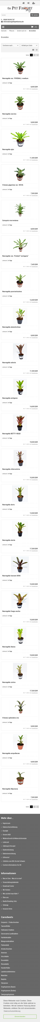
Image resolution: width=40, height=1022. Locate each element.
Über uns (5, 897)
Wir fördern (5, 890)
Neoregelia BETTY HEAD (11, 433)
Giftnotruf (5, 857)
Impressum (5, 823)
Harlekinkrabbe (6, 937)
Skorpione (4, 983)
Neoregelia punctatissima (12, 291)
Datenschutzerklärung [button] (12, 1011)
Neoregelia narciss (9, 114)
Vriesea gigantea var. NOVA (12, 185)
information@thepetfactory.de (13, 21)
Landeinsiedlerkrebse (8, 971)
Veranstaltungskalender (10, 882)
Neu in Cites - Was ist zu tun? (11, 878)
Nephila (3, 979)
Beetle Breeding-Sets (9, 901)
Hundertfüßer (5, 968)
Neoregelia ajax (8, 149)
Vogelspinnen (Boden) (8, 990)
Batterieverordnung (8, 853)
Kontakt (4, 831)
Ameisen (4, 952)
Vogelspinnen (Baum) (8, 987)
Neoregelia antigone (9, 398)
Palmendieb (5, 945)
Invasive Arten (6, 909)
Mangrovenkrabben (7, 941)
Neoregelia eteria (8, 540)
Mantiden (4, 975)
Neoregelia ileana (8, 647)
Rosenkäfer (5, 960)
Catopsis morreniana (10, 220)
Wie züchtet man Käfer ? (10, 893)
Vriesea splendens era (10, 718)
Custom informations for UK (11, 865)
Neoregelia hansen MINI (11, 576)
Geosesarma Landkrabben (9, 934)
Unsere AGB (6, 834)
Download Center (7, 886)
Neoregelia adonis (9, 362)
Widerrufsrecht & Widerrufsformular (14, 838)
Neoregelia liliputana (10, 789)
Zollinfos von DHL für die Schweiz (13, 861)
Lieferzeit (5, 842)
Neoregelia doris (8, 504)
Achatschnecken (6, 949)
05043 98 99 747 (9, 19)
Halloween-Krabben (7, 930)
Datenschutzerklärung (9, 827)
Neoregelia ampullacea (11, 753)
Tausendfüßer (5, 926)
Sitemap (4, 905)
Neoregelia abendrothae (11, 327)
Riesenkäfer (5, 964)
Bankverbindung (7, 850)
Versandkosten (34, 89)
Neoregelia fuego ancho (11, 611)
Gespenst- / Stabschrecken (10, 922)
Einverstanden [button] (20, 1016)
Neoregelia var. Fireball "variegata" (15, 256)
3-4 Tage (10, 83)
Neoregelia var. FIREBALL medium (15, 78)
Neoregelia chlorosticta (11, 469)
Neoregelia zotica (8, 682)
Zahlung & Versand (8, 846)
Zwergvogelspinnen (7, 994)
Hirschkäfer (5, 956)
